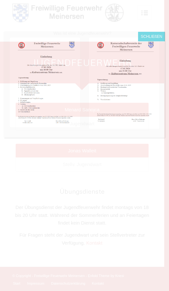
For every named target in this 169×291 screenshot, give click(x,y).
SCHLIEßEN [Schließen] (151, 36)
